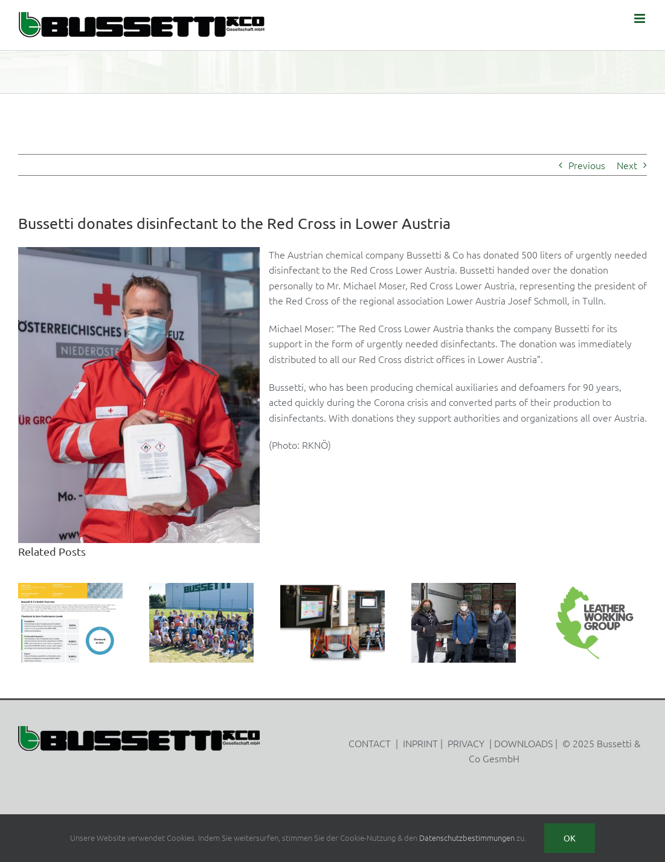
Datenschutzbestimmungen (467, 837)
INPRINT (420, 743)
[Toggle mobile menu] (640, 18)
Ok (570, 837)
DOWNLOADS (523, 743)
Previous (586, 165)
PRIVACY (466, 743)
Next (627, 165)
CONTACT (370, 743)
